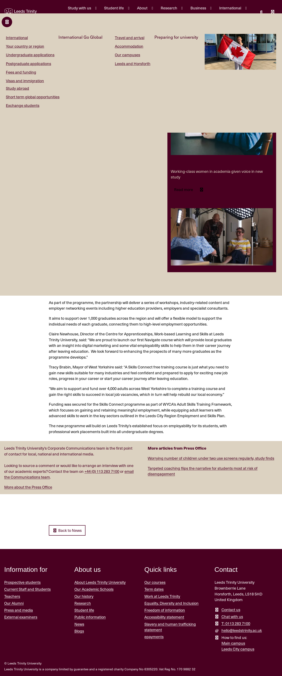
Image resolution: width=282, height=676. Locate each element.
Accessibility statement (164, 617)
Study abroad (17, 88)
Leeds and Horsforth (132, 63)
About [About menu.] (142, 7)
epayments (154, 636)
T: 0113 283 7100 (235, 623)
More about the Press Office (28, 487)
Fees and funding (21, 72)
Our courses (155, 582)
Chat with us (232, 616)
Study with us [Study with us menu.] (80, 7)
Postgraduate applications (28, 63)
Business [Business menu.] (198, 7)
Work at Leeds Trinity (162, 596)
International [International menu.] (230, 7)
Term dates (154, 589)
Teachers (12, 596)
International (17, 37)
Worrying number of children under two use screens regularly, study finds (211, 458)
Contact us (230, 609)
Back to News (67, 530)
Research (82, 603)
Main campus (233, 643)
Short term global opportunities (33, 96)
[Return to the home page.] (20, 13)
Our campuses (127, 54)
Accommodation (129, 46)
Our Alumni (14, 603)
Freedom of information (164, 610)
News (79, 624)
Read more (184, 189)
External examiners (20, 617)
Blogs (79, 631)
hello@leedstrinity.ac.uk (241, 630)
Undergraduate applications (30, 54)
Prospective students (22, 582)
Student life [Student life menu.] (114, 7)
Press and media (18, 610)
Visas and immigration (25, 80)
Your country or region (25, 46)
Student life (84, 610)
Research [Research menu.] (169, 7)
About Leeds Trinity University (100, 582)
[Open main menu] (272, 12)
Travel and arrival (129, 37)
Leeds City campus (237, 649)
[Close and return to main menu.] (7, 22)
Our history (83, 596)
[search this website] (261, 12)
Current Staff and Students (27, 589)
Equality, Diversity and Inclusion (171, 603)
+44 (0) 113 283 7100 (101, 471)
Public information (90, 617)
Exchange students (22, 105)
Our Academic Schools (94, 589)
